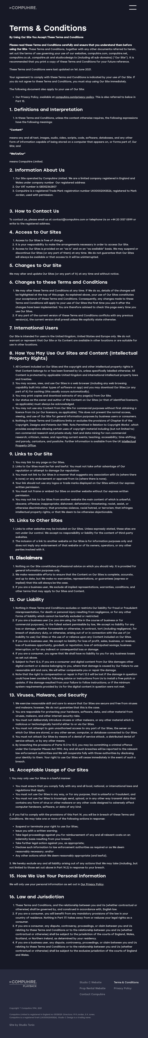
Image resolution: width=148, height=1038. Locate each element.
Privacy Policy (123, 988)
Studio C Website (91, 982)
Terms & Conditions (126, 982)
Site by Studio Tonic (21, 1025)
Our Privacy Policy (92, 884)
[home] (23, 7)
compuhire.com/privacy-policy (74, 97)
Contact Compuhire (92, 994)
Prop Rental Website (92, 988)
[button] (133, 7)
